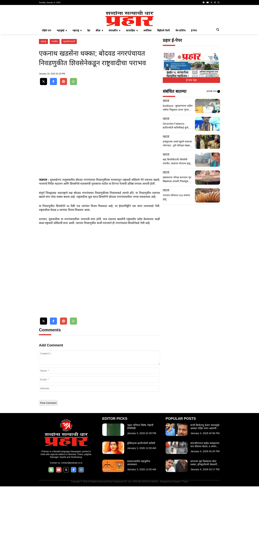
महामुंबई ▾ (62, 80)
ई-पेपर (194, 80)
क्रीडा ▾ (99, 80)
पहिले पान (46, 80)
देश (88, 80)
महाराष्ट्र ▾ (77, 80)
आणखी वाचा (213, 141)
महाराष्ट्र (43, 91)
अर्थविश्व (147, 80)
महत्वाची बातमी (69, 91)
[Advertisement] (129, 32)
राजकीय (54, 91)
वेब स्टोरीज (180, 80)
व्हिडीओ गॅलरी (163, 80)
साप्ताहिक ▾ (132, 80)
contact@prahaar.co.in (71, 512)
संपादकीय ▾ (114, 80)
